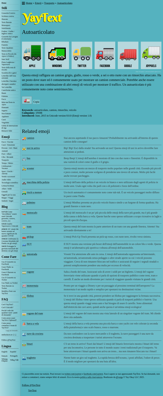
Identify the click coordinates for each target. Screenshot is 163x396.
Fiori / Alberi (6, 154)
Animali (5, 151)
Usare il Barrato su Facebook (9, 273)
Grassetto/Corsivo (8, 13)
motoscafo (32, 212)
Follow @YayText (8, 340)
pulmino (31, 202)
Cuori (4, 120)
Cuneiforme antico (9, 90)
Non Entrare (6, 113)
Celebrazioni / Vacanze (7, 167)
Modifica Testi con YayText (9, 292)
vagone (30, 271)
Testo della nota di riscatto (8, 68)
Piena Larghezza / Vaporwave (8, 63)
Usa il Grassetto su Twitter (9, 279)
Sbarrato (5, 19)
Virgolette (5, 122)
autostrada (32, 254)
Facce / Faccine (7, 142)
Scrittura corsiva (8, 16)
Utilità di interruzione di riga (10, 127)
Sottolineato (6, 28)
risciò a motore (34, 192)
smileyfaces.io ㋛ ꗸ (9, 335)
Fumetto (5, 45)
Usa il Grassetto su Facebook (9, 263)
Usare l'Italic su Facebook (7, 268)
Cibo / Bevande (7, 157)
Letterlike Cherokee (9, 81)
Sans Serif (5, 59)
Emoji (6, 136)
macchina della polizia (38, 182)
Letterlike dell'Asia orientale (9, 77)
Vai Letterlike (7, 87)
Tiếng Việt (14, 360)
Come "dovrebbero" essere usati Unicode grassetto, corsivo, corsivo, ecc (9, 216)
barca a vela (33, 323)
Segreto (4, 110)
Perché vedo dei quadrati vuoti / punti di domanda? (9, 312)
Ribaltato (5, 42)
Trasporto (5, 160)
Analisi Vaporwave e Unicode (10, 225)
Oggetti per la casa (9, 195)
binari (30, 344)
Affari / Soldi (7, 189)
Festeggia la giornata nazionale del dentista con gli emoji (10, 248)
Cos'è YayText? (7, 304)
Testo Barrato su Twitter (8, 287)
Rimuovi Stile (7, 131)
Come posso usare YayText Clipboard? (9, 319)
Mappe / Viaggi (7, 198)
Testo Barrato (7, 22)
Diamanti (5, 107)
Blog (5, 206)
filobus (30, 295)
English (4, 352)
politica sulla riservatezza (91, 377)
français (5, 356)
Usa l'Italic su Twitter (10, 283)
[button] (23, 4)
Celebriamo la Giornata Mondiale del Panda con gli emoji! (10, 241)
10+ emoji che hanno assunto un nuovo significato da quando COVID (10, 232)
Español (13, 352)
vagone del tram (35, 313)
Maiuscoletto (6, 51)
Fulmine (5, 96)
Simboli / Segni (7, 201)
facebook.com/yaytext (93, 374)
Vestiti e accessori (8, 176)
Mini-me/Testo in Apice (8, 103)
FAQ (5, 299)
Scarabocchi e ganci (9, 73)
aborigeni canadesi (9, 84)
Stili (4, 8)
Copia (36, 101)
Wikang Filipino (5, 360)
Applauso (5, 116)
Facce (4, 99)
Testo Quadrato (7, 48)
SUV (29, 244)
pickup (30, 236)
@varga (119, 377)
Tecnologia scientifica (10, 183)
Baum (4, 93)
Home (4, 3)
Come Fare (9, 256)
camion (30, 138)
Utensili (5, 192)
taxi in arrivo (33, 148)
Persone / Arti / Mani (9, 148)
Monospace (6, 25)
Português (14, 356)
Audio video (6, 180)
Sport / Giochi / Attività (7, 172)
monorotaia (32, 285)
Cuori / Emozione (8, 145)
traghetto (31, 357)
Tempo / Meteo (7, 163)
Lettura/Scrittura (8, 186)
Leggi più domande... (12, 330)
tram (29, 226)
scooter (30, 168)
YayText (32, 390)
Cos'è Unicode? (7, 307)
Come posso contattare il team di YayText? (9, 325)
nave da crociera (35, 333)
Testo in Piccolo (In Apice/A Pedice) (9, 55)
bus (28, 158)
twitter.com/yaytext (73, 374)
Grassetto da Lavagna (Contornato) (10, 38)
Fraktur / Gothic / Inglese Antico (8, 32)
